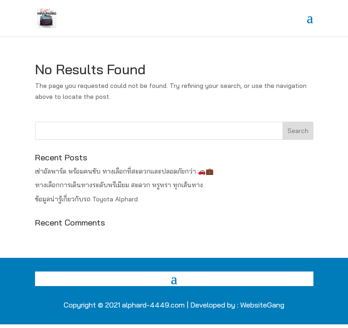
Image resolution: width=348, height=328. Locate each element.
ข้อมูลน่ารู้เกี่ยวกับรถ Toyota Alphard (86, 199)
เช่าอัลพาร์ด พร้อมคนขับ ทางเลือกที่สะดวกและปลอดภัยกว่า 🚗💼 (124, 171)
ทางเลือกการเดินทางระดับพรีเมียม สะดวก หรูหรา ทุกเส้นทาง (119, 185)
